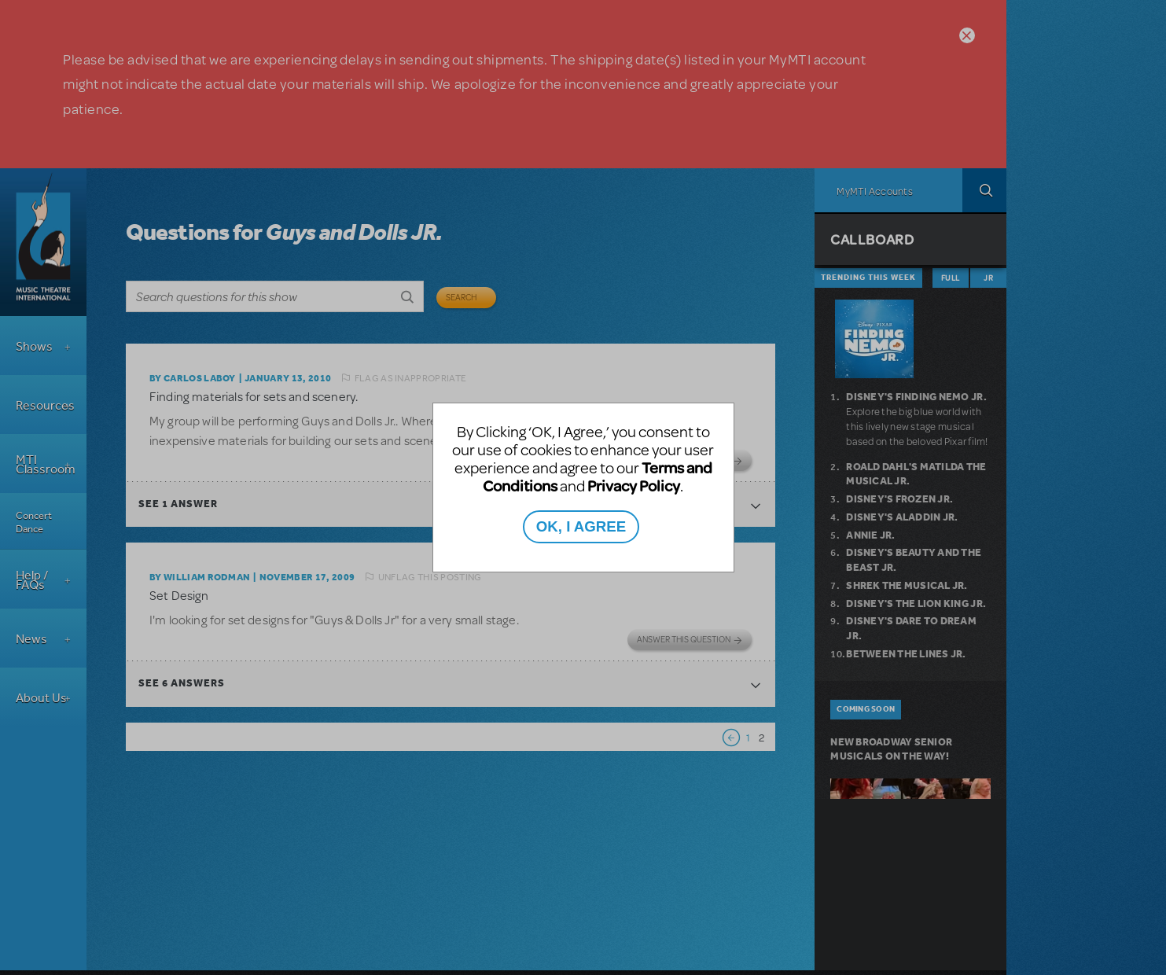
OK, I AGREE (581, 526)
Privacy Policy (633, 485)
